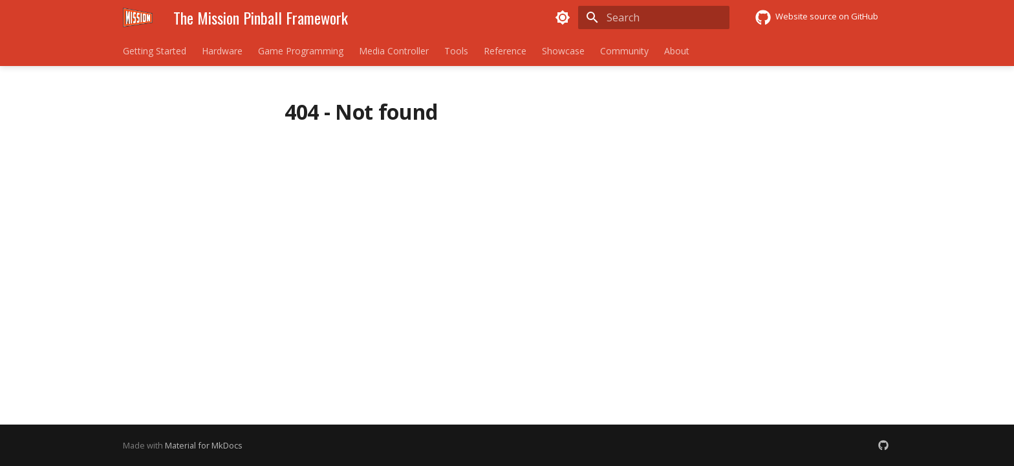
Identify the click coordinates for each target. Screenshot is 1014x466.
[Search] (653, 17)
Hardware (222, 51)
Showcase (563, 51)
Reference (505, 51)
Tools (456, 51)
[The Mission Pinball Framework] (138, 17)
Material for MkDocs (204, 445)
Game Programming (300, 51)
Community (624, 51)
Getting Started (154, 51)
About (676, 51)
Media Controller (394, 51)
